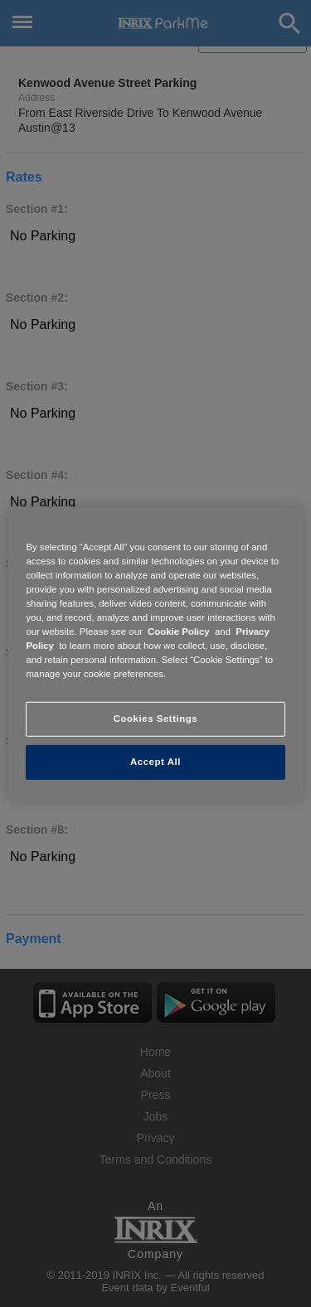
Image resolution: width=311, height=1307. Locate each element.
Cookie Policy (179, 632)
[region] (155, 653)
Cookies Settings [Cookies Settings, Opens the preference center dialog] (155, 719)
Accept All (155, 762)
